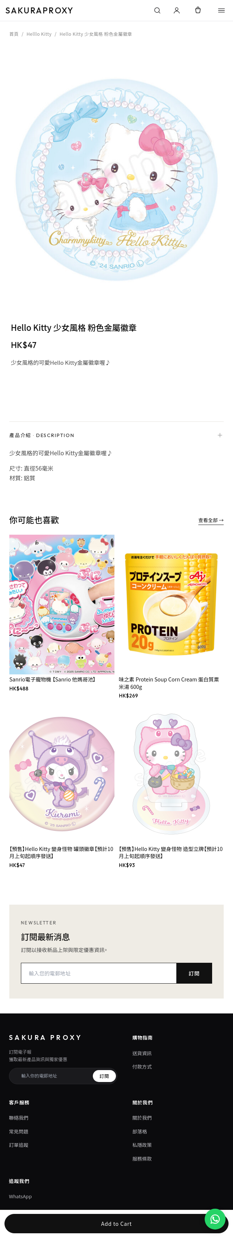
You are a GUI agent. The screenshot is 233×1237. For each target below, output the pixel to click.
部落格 (139, 1131)
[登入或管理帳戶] (177, 10)
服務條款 (142, 1158)
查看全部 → (211, 519)
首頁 (14, 34)
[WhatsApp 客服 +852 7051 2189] (215, 1219)
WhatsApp (20, 1196)
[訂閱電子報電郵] (54, 1076)
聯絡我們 (18, 1117)
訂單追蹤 (18, 1144)
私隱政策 (142, 1144)
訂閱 (194, 973)
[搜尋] (157, 10)
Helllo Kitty (38, 34)
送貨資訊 (142, 1053)
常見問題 (18, 1131)
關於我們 (142, 1117)
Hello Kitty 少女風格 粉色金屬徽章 (96, 34)
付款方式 (142, 1066)
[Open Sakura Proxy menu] (221, 10)
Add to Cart (116, 1223)
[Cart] (198, 10)
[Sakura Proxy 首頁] (76, 11)
